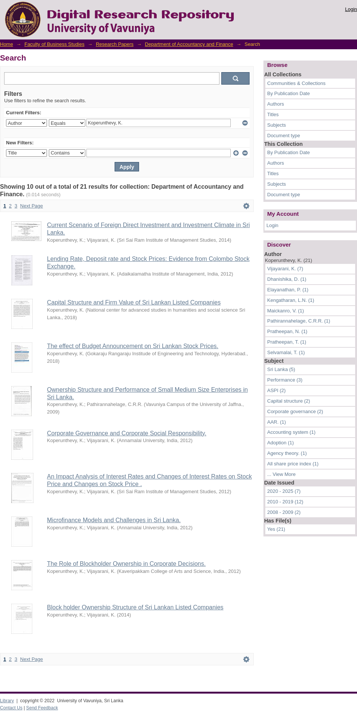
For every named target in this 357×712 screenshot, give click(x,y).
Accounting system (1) (291, 432)
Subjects (276, 125)
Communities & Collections (296, 83)
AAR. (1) (276, 422)
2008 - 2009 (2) (284, 512)
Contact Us (11, 707)
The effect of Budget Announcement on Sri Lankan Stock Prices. (132, 346)
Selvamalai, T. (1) (286, 352)
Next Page (31, 206)
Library (7, 700)
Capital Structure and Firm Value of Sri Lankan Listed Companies (134, 302)
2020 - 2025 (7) (284, 491)
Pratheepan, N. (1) (287, 331)
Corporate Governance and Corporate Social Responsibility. (126, 433)
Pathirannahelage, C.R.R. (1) (298, 321)
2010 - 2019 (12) (285, 501)
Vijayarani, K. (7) (285, 268)
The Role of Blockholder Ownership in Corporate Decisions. (126, 564)
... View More (281, 474)
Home (6, 44)
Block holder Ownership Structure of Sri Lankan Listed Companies (135, 607)
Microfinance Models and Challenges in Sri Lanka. (114, 520)
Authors (275, 104)
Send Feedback (42, 707)
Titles (273, 114)
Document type (283, 135)
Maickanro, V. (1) (285, 311)
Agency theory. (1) (287, 453)
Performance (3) (285, 380)
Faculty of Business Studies (54, 44)
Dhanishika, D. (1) (286, 279)
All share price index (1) (293, 464)
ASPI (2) (276, 390)
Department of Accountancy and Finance (189, 44)
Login (351, 9)
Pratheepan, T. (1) (286, 342)
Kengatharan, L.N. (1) (290, 300)
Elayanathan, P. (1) (288, 289)
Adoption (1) (280, 442)
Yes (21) (276, 529)
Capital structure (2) (288, 401)
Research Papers (114, 44)
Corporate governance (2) (295, 411)
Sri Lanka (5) (281, 369)
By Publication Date (288, 93)
